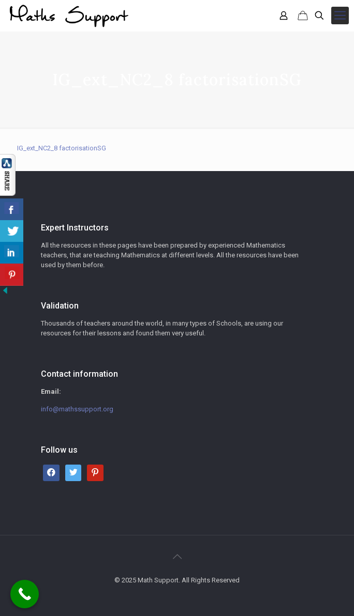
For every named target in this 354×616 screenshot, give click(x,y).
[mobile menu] (340, 15)
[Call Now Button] (24, 594)
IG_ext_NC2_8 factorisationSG (61, 148)
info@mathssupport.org (77, 409)
